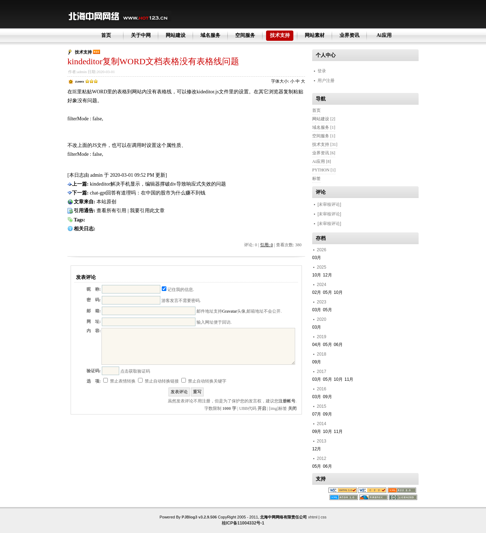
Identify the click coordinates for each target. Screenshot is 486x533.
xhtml (312, 517)
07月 (316, 414)
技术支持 (280, 35)
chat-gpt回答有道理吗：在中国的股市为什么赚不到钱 (147, 193)
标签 (316, 178)
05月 (327, 292)
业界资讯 (349, 35)
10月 (316, 275)
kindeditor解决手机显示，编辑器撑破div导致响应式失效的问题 (158, 184)
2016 (321, 388)
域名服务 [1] (323, 127)
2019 (321, 336)
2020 (321, 319)
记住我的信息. (178, 289)
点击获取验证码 (135, 371)
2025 (321, 267)
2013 (321, 441)
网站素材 (315, 35)
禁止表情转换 (119, 381)
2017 (321, 371)
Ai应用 (384, 35)
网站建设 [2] (323, 118)
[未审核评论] (329, 204)
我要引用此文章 (147, 210)
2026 (321, 249)
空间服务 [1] (323, 135)
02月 (316, 292)
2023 (321, 302)
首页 (106, 35)
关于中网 (141, 35)
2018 (321, 354)
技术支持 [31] (324, 144)
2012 (321, 458)
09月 (316, 361)
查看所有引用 (111, 210)
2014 (321, 423)
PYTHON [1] (324, 169)
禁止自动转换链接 (158, 381)
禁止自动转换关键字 (203, 381)
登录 (321, 70)
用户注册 (326, 80)
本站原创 (106, 201)
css (324, 517)
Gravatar (229, 311)
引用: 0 (266, 244)
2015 (321, 406)
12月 (327, 275)
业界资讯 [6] (323, 152)
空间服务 (245, 35)
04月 (316, 344)
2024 (321, 284)
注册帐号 (287, 401)
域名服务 (210, 35)
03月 (316, 257)
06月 (338, 344)
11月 (348, 379)
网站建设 (176, 35)
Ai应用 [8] (321, 161)
